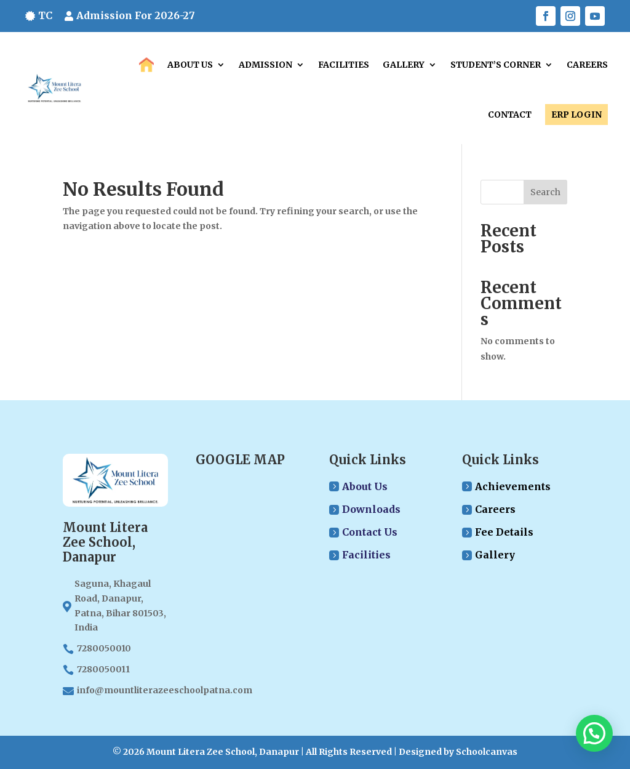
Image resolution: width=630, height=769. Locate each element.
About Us (190, 64)
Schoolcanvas (486, 751)
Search (545, 192)
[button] (594, 733)
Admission (265, 64)
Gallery (404, 64)
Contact (510, 114)
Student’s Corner (495, 64)
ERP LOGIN (576, 114)
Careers (587, 64)
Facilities (343, 64)
